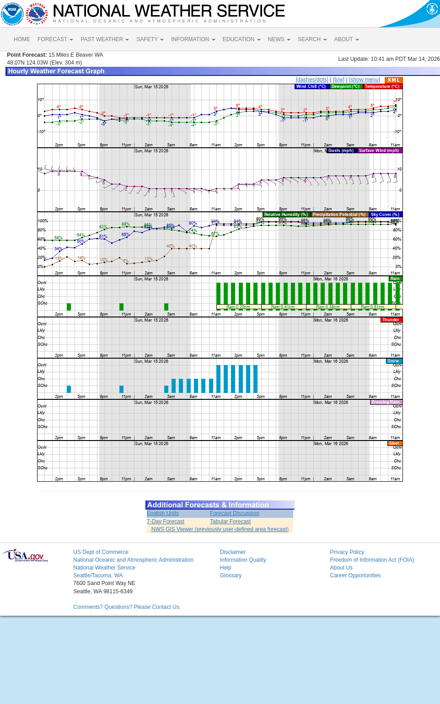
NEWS (279, 39)
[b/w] (338, 79)
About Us (341, 567)
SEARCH (312, 39)
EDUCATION (242, 39)
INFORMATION (193, 39)
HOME (22, 39)
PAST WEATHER (104, 39)
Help (225, 567)
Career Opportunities (355, 575)
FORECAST (55, 39)
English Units (163, 513)
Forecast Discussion (234, 513)
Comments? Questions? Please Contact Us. (127, 607)
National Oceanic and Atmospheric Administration (133, 560)
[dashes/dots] (312, 79)
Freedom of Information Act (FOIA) (372, 560)
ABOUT (346, 39)
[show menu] (364, 79)
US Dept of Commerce (101, 552)
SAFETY (150, 39)
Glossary (230, 575)
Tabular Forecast (230, 521)
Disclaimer (233, 552)
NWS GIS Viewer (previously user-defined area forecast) (220, 529)
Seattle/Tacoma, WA (98, 575)
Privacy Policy (347, 552)
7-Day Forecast (165, 521)
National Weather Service (104, 567)
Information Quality (243, 560)
